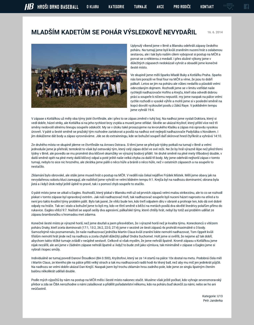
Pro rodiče (182, 6)
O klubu (93, 6)
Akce (160, 6)
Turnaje (140, 6)
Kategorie (116, 6)
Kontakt (207, 6)
